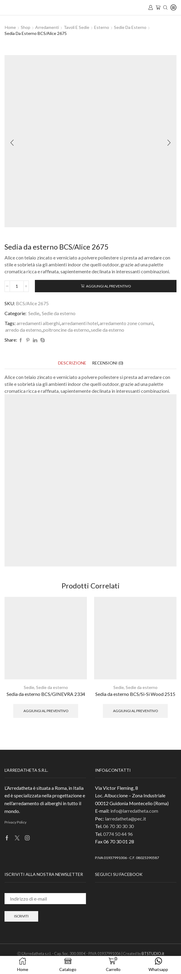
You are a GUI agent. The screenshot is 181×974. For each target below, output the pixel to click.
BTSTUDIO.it (153, 953)
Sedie (33, 313)
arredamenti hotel (79, 323)
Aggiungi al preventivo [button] (45, 711)
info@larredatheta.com (134, 811)
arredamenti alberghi (38, 323)
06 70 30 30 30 (118, 826)
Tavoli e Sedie (76, 27)
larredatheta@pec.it (125, 818)
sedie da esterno (107, 330)
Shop (25, 27)
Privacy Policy (15, 822)
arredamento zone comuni (126, 323)
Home (10, 27)
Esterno (101, 27)
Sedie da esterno (130, 27)
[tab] (72, 363)
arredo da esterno (23, 330)
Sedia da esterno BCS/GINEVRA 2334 (46, 694)
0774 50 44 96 (118, 834)
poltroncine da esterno (66, 330)
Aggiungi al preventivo (108, 286)
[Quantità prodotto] (16, 286)
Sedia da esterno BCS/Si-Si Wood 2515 (135, 694)
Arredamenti (47, 27)
